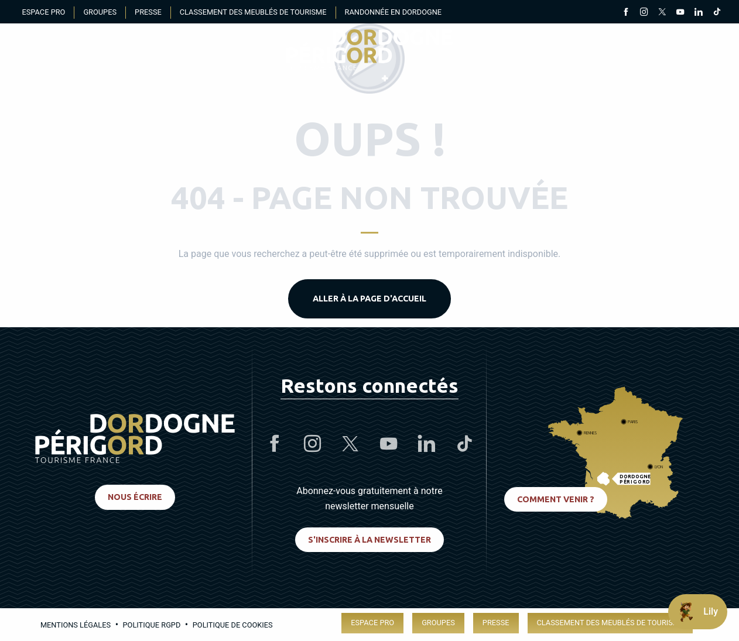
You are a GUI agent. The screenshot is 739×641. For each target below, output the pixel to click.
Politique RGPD (152, 625)
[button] (705, 49)
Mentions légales (75, 625)
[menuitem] (369, 49)
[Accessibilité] (593, 50)
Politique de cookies (233, 625)
